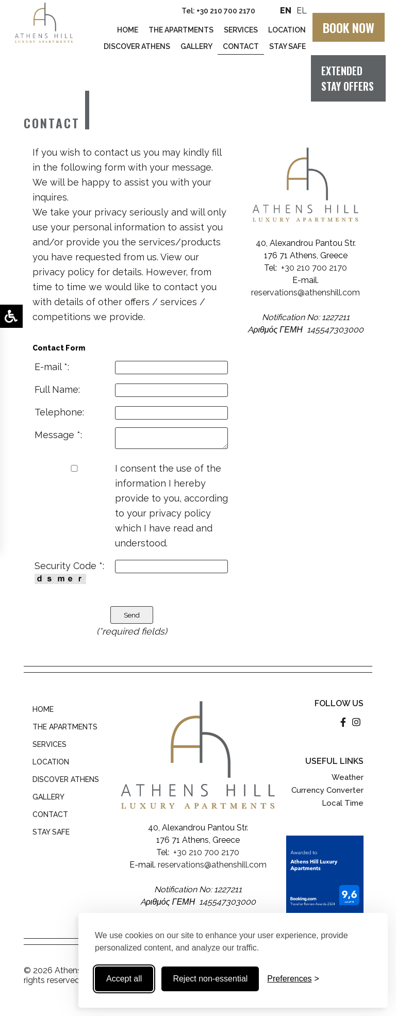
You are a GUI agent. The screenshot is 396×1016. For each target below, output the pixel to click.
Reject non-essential (210, 978)
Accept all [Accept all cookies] (124, 978)
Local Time (343, 803)
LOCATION (50, 762)
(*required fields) (131, 631)
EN (285, 10)
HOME (43, 709)
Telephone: (59, 412)
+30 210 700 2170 (225, 11)
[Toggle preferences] (293, 979)
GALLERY (48, 797)
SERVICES (49, 744)
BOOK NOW (348, 27)
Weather (348, 777)
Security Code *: (69, 572)
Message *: (58, 434)
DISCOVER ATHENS (65, 779)
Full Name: (57, 389)
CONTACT (50, 814)
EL (300, 10)
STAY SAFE (51, 832)
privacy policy (63, 272)
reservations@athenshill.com (305, 292)
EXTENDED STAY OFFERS (347, 78)
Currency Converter (327, 790)
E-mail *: (52, 366)
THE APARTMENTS (64, 727)
